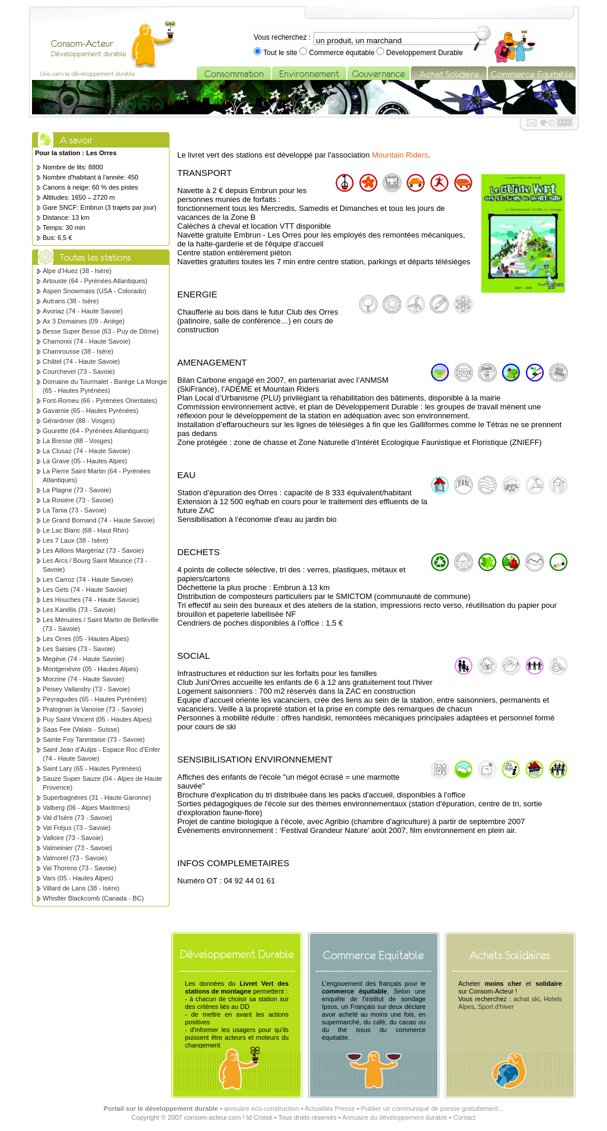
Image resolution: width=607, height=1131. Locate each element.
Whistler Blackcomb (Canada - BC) (93, 898)
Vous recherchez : (282, 37)
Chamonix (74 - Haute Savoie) (86, 341)
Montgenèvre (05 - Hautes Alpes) (90, 668)
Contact (464, 1117)
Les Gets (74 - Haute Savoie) (85, 589)
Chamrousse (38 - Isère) (78, 351)
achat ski (526, 998)
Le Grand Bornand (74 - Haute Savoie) (99, 520)
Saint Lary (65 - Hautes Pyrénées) (92, 768)
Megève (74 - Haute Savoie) (83, 658)
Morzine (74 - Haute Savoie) (83, 679)
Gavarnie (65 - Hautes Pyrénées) (90, 410)
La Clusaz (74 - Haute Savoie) (86, 450)
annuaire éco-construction (261, 1108)
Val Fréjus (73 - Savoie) (77, 827)
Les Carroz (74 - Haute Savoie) (88, 579)
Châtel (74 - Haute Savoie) (81, 361)
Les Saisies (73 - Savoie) (79, 648)
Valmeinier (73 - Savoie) (77, 847)
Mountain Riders (400, 154)
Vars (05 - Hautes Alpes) (78, 878)
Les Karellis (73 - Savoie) (79, 609)
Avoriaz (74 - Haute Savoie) (83, 311)
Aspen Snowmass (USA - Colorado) (94, 290)
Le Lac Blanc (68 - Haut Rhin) (86, 530)
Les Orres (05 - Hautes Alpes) (86, 638)
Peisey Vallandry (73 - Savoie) (86, 689)
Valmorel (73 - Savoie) (75, 857)
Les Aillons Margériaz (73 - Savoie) (93, 550)
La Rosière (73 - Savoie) (78, 500)
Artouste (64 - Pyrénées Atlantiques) (95, 280)
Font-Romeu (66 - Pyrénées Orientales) (100, 400)
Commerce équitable (341, 53)
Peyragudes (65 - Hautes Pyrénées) (94, 699)
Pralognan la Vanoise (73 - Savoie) (93, 709)
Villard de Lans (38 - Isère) (81, 888)
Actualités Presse (330, 1108)
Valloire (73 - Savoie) (73, 837)
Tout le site (280, 53)
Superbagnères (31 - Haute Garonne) (97, 797)
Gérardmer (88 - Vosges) (79, 420)
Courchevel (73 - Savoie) (79, 371)
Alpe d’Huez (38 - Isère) (77, 270)
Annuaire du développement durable (394, 1117)
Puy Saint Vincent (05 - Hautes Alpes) (97, 719)
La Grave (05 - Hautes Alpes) (85, 460)
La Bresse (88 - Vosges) (78, 440)
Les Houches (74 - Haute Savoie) (91, 599)
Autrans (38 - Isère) (71, 301)
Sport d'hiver (495, 1006)
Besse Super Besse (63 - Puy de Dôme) (101, 331)
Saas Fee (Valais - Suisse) (81, 729)
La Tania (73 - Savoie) (74, 510)
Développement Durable (423, 53)
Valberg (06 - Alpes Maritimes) (86, 807)
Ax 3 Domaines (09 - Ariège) (83, 321)
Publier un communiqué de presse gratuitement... (432, 1108)
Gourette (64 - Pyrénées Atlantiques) (96, 430)
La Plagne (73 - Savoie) (77, 490)
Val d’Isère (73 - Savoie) (77, 817)
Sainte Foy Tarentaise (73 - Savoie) (94, 739)
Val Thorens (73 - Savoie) (79, 868)
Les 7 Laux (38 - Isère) (75, 540)
